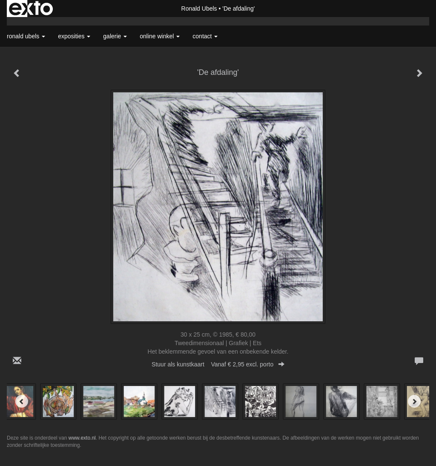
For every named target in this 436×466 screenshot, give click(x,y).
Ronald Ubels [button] (26, 36)
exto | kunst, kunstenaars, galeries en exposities (31, 8)
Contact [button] (205, 36)
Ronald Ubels (199, 8)
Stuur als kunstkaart (218, 364)
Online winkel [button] (160, 36)
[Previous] (21, 401)
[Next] (414, 401)
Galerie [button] (115, 36)
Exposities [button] (74, 36)
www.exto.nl (82, 438)
